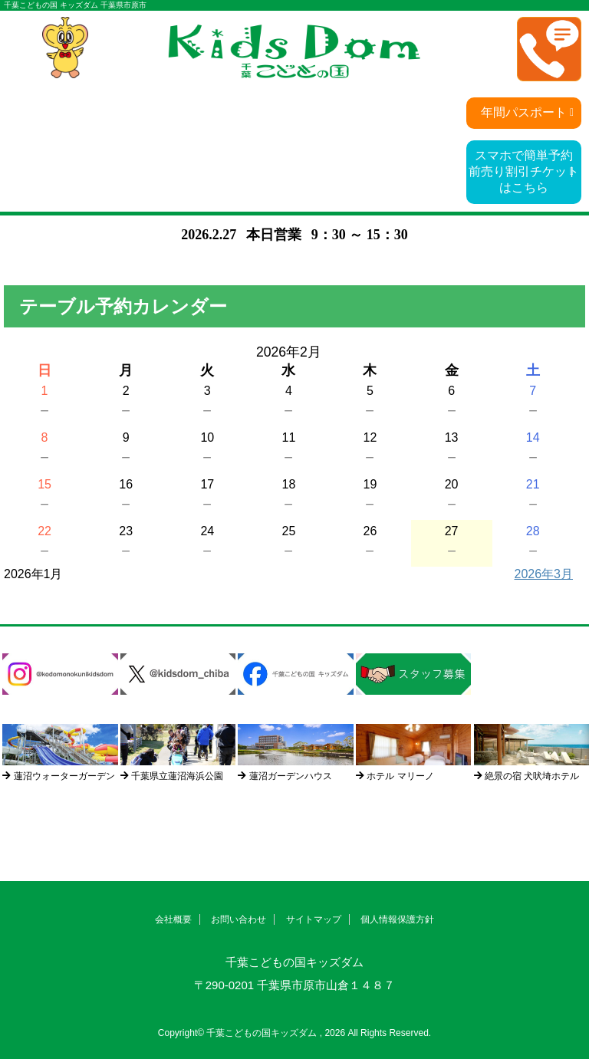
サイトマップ (313, 919)
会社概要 (173, 919)
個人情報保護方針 (397, 919)
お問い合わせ (238, 919)
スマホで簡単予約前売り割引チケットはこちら (524, 171)
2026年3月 (544, 573)
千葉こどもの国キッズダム (294, 962)
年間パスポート (524, 112)
